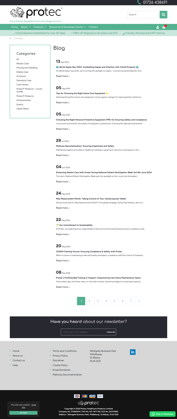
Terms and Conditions (65, 350)
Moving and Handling (26, 67)
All (17, 59)
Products (38, 26)
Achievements (23, 100)
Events (19, 104)
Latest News (22, 108)
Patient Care (22, 63)
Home (14, 26)
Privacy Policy (60, 355)
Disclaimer (58, 360)
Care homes (22, 84)
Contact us (19, 360)
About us (18, 355)
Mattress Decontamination (67, 374)
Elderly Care (22, 72)
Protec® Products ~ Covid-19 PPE (29, 90)
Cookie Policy (60, 365)
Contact (93, 26)
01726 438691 (155, 2)
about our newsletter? (88, 321)
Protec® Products (25, 96)
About (24, 26)
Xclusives (21, 76)
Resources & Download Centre (66, 26)
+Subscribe (110, 332)
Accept (23, 413)
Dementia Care (23, 80)
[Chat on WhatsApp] (162, 414)
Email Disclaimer (62, 369)
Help (15, 365)
